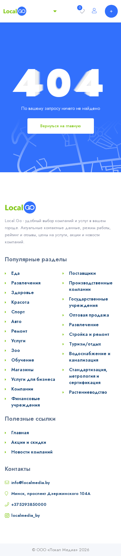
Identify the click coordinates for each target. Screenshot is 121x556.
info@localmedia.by (30, 483)
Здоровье (22, 292)
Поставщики (82, 273)
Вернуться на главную (60, 126)
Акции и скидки (28, 442)
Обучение (22, 360)
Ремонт (19, 331)
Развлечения (25, 283)
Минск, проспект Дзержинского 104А (50, 493)
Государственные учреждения (88, 302)
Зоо (15, 350)
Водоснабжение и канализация (89, 356)
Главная (20, 432)
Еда (15, 273)
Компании (22, 389)
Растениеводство (88, 392)
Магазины (22, 369)
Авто (16, 321)
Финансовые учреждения (25, 401)
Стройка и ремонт (89, 334)
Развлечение (84, 324)
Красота (20, 302)
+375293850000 (28, 504)
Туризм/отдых (85, 344)
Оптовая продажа (89, 315)
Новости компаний (32, 452)
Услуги (18, 340)
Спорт (18, 312)
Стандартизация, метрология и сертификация (88, 376)
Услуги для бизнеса (33, 379)
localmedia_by (25, 515)
